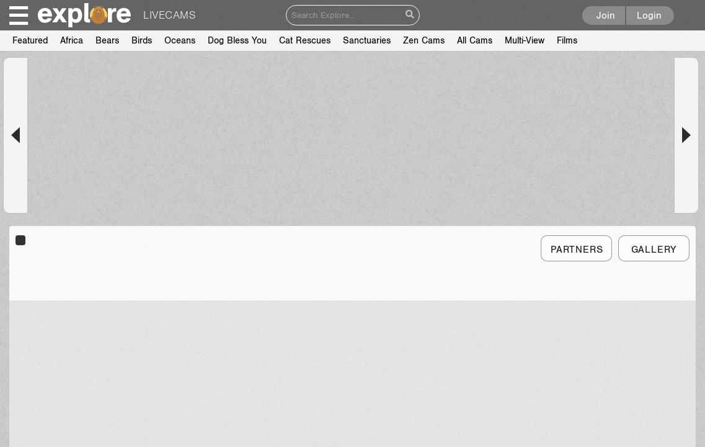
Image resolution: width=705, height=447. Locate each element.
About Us (257, 423)
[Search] (343, 15)
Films (22, 41)
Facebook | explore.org (543, 423)
